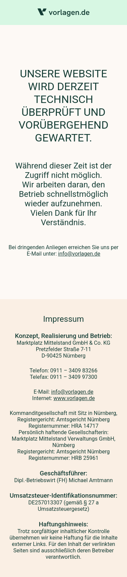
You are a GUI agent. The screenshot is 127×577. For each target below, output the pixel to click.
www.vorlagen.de (74, 398)
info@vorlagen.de (79, 254)
